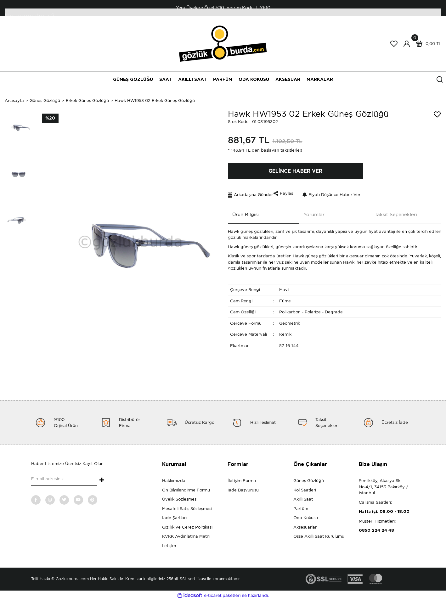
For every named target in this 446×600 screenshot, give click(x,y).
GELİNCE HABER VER (295, 171)
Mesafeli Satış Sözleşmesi (187, 508)
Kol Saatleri (304, 490)
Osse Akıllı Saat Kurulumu (318, 536)
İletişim (169, 545)
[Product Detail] (50, 118)
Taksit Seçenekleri (391, 211)
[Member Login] (406, 43)
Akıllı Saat (303, 499)
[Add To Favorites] (437, 114)
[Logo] (223, 43)
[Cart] (427, 43)
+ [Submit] (102, 480)
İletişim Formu (242, 480)
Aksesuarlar (305, 527)
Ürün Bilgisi (241, 211)
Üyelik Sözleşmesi (179, 499)
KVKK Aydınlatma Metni (186, 536)
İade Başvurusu (243, 490)
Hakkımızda (173, 480)
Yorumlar (309, 211)
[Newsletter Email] (64, 479)
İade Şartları (174, 517)
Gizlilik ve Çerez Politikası (187, 527)
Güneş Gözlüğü (308, 480)
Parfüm (300, 508)
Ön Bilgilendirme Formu (186, 490)
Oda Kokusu (305, 517)
